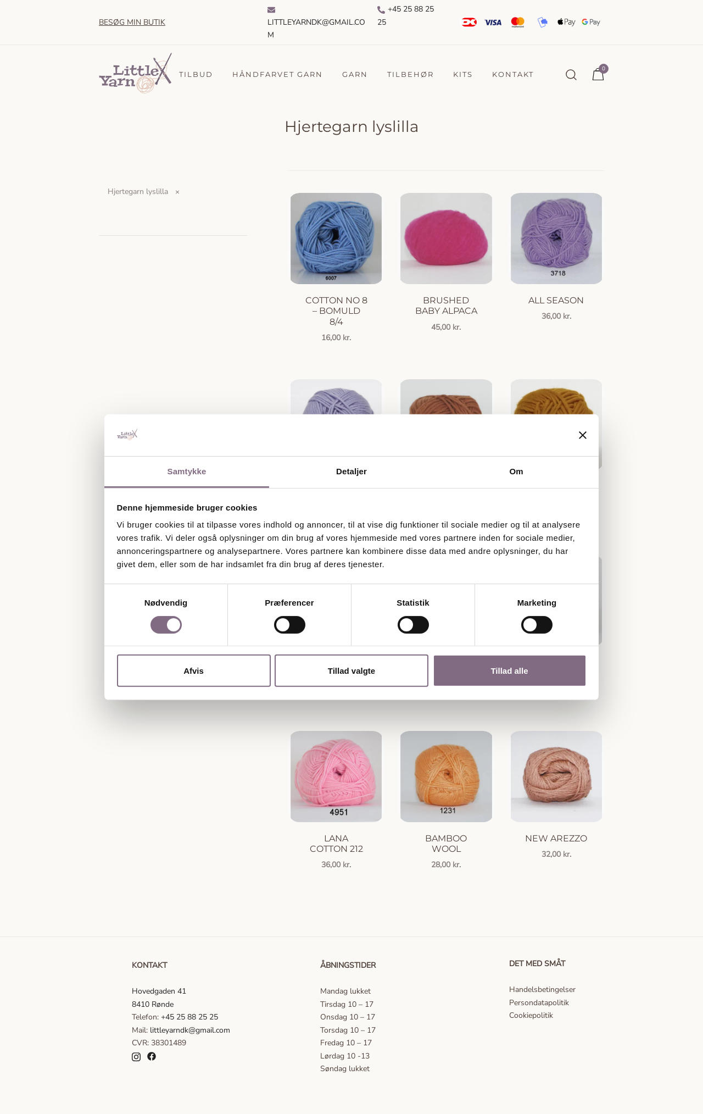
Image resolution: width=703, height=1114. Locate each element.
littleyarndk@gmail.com (190, 1030)
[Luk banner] (583, 435)
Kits (463, 74)
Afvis (193, 670)
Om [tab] (516, 471)
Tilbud (196, 74)
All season (556, 300)
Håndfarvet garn (277, 74)
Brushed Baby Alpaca (446, 305)
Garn (355, 74)
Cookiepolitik (531, 1015)
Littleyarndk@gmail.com (316, 23)
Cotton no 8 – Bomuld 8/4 (336, 310)
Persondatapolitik (539, 1002)
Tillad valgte (351, 670)
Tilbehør (410, 74)
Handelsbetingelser (542, 989)
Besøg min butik (132, 22)
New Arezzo (556, 838)
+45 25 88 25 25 (405, 15)
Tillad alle (509, 670)
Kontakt (513, 74)
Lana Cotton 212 (336, 843)
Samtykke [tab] (187, 471)
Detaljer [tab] (351, 471)
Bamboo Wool (446, 843)
